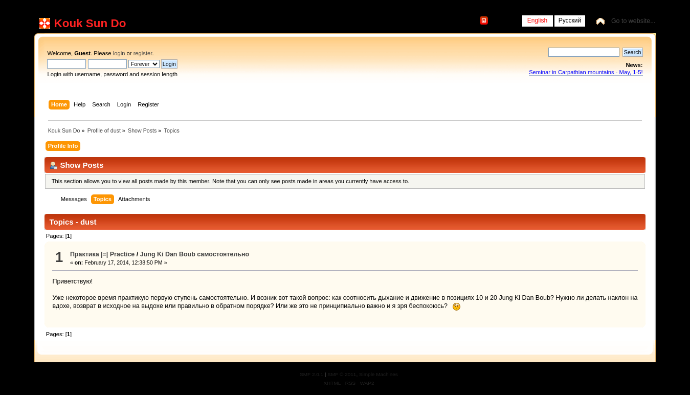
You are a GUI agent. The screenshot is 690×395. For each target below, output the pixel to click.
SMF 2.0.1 (311, 374)
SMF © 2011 (341, 374)
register (142, 53)
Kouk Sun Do (90, 23)
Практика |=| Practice (102, 254)
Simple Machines (378, 374)
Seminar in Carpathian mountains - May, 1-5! (585, 72)
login (119, 53)
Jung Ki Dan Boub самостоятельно (194, 254)
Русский (570, 20)
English (537, 20)
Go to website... (633, 21)
